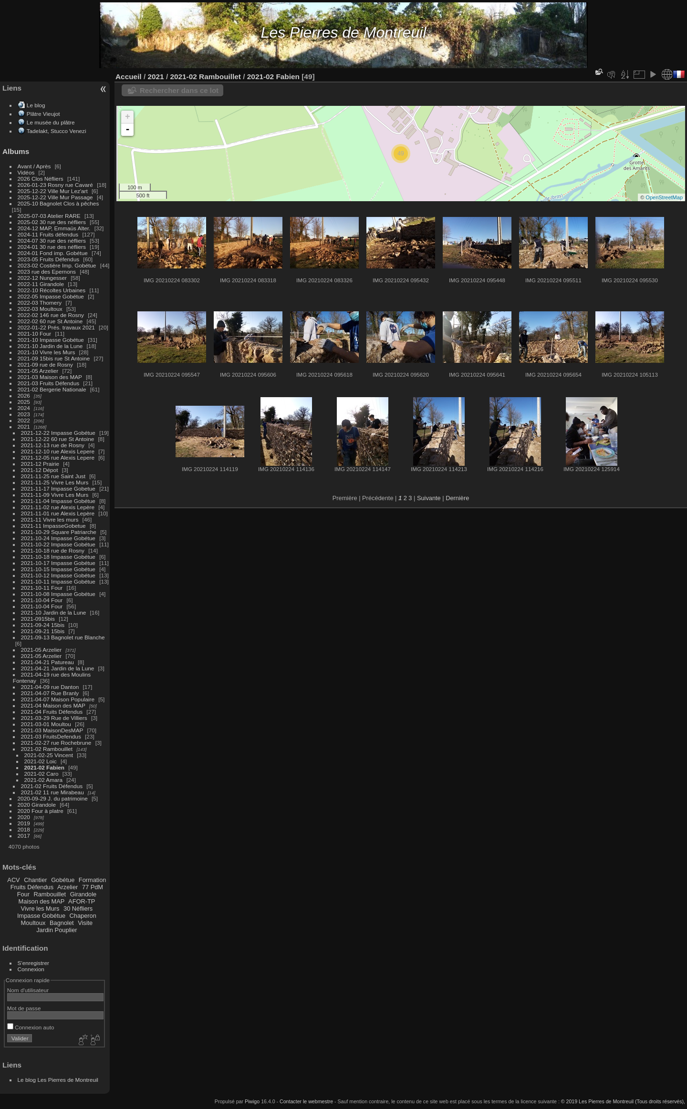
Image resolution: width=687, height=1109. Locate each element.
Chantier (35, 879)
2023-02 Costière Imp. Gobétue (57, 265)
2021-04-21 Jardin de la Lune (57, 668)
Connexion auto (30, 1027)
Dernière (457, 498)
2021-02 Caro (41, 773)
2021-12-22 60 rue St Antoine (57, 439)
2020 (24, 817)
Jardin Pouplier (56, 930)
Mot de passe (24, 1008)
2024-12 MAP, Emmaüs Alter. (54, 228)
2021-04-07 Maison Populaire (57, 699)
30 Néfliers (78, 908)
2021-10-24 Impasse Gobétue (58, 538)
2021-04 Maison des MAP (53, 705)
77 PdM (92, 887)
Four (23, 894)
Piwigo (252, 1101)
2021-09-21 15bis (43, 631)
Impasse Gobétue (41, 915)
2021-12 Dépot (39, 470)
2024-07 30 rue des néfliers (52, 240)
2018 (24, 829)
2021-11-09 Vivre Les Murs (55, 495)
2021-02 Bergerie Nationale (52, 389)
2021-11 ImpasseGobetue (53, 526)
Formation (92, 879)
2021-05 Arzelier (38, 371)
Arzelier (67, 887)
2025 (24, 402)
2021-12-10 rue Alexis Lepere (57, 451)
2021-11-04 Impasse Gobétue (58, 501)
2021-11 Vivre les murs (50, 519)
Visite (85, 922)
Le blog (36, 105)
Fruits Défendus (31, 887)
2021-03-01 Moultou (46, 724)
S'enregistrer (33, 963)
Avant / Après (34, 166)
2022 (24, 420)
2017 (24, 835)
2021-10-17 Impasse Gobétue (58, 563)
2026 (24, 395)
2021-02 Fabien (44, 767)
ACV (13, 879)
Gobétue (62, 879)
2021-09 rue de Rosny (45, 364)
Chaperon (83, 915)
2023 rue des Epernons (47, 271)
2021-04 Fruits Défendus (52, 712)
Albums (15, 151)
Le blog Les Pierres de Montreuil (58, 1080)
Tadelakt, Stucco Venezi (56, 131)
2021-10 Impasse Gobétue (51, 340)
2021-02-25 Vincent (48, 755)
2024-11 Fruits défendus (48, 234)
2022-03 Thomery (40, 302)
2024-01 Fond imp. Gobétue (53, 253)
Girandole (83, 894)
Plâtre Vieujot (43, 114)
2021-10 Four (35, 333)
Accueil (128, 76)
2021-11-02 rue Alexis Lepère (57, 507)
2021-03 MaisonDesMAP (52, 730)
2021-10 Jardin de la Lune (50, 346)
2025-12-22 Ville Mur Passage (55, 197)
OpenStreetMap (664, 197)
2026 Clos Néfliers (40, 178)
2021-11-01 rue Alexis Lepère (57, 513)
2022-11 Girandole (41, 284)
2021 (24, 426)
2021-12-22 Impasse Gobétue (58, 433)
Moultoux (33, 922)
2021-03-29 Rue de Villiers (54, 718)
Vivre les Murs (40, 908)
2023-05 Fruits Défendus (49, 259)
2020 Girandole (37, 804)
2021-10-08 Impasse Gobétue (58, 594)
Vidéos (26, 172)
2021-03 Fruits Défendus (49, 383)
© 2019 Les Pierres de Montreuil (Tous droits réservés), (623, 1101)
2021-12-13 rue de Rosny (52, 445)
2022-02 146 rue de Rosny (51, 315)
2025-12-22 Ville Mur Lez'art (53, 191)
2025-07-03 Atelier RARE (49, 216)
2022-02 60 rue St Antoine (50, 321)
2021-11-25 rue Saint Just (53, 476)
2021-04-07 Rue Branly (50, 693)
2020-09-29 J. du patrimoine (53, 798)
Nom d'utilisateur (28, 990)
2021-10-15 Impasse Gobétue (58, 569)
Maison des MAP (42, 901)
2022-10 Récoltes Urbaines (52, 290)
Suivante (429, 498)
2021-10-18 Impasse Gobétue (58, 557)
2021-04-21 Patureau (47, 662)
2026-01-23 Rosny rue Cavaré (55, 185)
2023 (24, 414)
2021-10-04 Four (42, 600)
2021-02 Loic (40, 761)
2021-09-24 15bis (43, 625)
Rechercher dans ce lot (179, 90)
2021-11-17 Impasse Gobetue (58, 488)
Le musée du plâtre (51, 122)
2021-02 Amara (43, 780)
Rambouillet (50, 894)
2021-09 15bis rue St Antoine (54, 358)
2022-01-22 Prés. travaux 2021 (56, 327)
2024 (24, 408)
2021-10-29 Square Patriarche (58, 532)
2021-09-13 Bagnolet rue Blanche (63, 637)
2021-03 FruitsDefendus (51, 736)
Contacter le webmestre (306, 1101)
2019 (24, 823)
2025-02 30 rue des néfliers (52, 222)
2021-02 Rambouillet (47, 749)
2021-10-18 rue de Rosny (52, 550)
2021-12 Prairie (40, 464)
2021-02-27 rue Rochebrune (56, 742)
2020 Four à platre (40, 811)
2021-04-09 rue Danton (50, 687)
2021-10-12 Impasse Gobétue (58, 575)
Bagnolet (62, 922)
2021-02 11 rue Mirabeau (52, 792)
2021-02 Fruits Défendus (52, 786)
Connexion (31, 969)
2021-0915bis (38, 619)
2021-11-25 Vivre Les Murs (55, 482)
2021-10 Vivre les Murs (46, 352)
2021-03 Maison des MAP (50, 377)
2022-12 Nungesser (42, 278)
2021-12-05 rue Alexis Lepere (57, 457)
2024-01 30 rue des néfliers (53, 247)
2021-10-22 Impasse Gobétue (58, 544)
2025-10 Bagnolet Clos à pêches (58, 203)
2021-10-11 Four (42, 588)
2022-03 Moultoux (40, 309)
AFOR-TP (81, 901)
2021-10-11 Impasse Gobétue (58, 581)
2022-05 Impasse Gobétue (51, 296)
